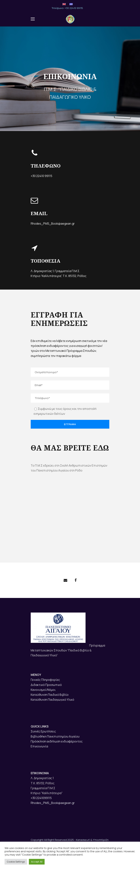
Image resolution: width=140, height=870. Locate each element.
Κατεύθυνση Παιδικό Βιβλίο (50, 695)
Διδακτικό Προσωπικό (46, 685)
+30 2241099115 (41, 798)
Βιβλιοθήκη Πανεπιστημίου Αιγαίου (55, 736)
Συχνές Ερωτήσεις (43, 731)
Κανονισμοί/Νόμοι (43, 690)
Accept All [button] (36, 861)
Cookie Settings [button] (16, 861)
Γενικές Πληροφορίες (45, 680)
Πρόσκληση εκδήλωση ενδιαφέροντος (57, 741)
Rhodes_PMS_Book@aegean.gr (53, 223)
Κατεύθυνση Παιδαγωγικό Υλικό (52, 700)
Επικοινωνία (39, 746)
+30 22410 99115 (41, 176)
